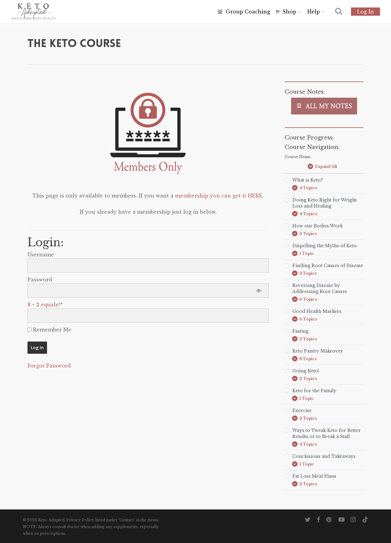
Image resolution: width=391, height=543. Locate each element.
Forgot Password (49, 366)
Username (40, 255)
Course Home (298, 156)
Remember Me (49, 330)
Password (39, 280)
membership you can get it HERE (218, 196)
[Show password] (259, 291)
